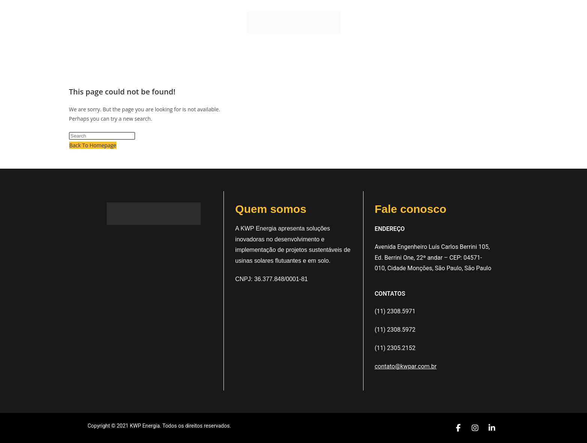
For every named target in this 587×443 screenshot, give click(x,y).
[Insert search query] (102, 136)
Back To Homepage (92, 145)
